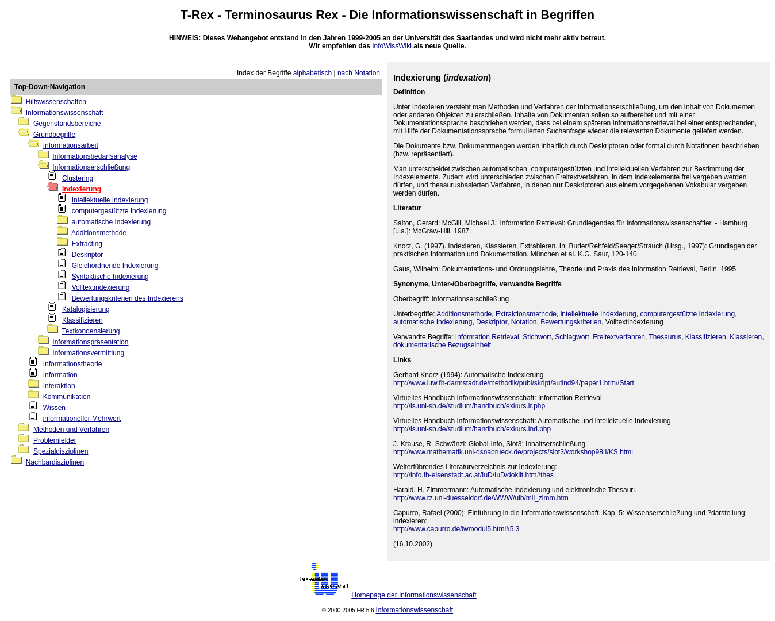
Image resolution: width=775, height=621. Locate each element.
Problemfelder (54, 440)
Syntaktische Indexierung (110, 277)
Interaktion (59, 386)
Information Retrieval (487, 337)
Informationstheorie (72, 364)
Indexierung (81, 189)
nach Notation (358, 73)
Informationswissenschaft (447, 15)
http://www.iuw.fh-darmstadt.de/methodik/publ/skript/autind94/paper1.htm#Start (513, 383)
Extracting (87, 244)
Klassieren (746, 337)
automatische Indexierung (111, 222)
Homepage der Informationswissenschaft (413, 595)
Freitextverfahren (619, 337)
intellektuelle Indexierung (598, 314)
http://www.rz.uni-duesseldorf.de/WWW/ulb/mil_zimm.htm (481, 498)
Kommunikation (67, 397)
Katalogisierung (86, 309)
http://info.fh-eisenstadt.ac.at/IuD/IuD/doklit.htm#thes (473, 475)
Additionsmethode (98, 233)
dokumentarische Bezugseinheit (442, 345)
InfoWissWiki (392, 46)
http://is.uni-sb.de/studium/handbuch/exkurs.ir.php (469, 406)
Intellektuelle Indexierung (110, 200)
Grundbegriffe (54, 135)
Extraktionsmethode (526, 314)
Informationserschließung (91, 167)
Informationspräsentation (90, 342)
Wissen (54, 408)
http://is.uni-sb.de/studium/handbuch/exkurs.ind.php (472, 429)
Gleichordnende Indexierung (115, 266)
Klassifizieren (82, 320)
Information (60, 375)
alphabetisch (312, 73)
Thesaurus (665, 337)
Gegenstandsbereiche (67, 124)
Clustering (77, 178)
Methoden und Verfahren (71, 429)
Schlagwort (572, 337)
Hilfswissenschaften (56, 102)
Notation (524, 322)
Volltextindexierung (101, 287)
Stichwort (537, 337)
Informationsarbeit (70, 145)
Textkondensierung (91, 331)
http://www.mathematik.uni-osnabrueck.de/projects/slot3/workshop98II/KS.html (513, 452)
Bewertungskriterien (570, 322)
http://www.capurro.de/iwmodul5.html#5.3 (456, 529)
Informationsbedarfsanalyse (94, 156)
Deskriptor (87, 255)
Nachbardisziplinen (55, 462)
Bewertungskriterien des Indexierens (127, 298)
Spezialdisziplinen (60, 451)
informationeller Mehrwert (82, 419)
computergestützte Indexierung (119, 211)
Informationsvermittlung (88, 353)
